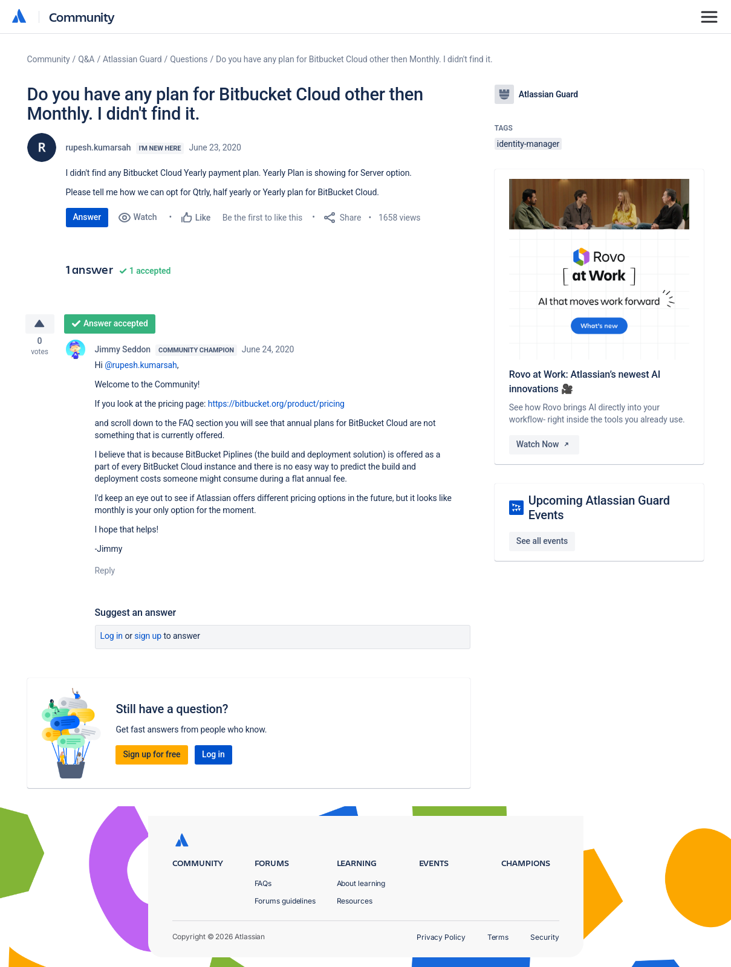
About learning (361, 883)
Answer (87, 217)
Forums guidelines (285, 900)
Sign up (147, 639)
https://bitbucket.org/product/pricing (276, 407)
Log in (111, 639)
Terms (498, 937)
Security (544, 937)
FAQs (263, 883)
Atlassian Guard (132, 59)
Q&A (86, 59)
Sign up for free (151, 758)
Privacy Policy (441, 937)
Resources (354, 900)
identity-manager (528, 144)
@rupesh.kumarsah (141, 369)
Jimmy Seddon (123, 353)
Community (82, 16)
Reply (105, 574)
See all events (542, 541)
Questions (188, 59)
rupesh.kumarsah (98, 147)
